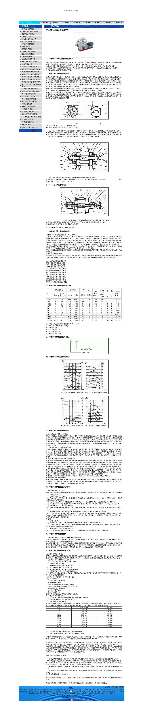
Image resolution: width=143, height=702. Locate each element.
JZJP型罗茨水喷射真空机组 (31, 82)
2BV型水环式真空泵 (112, 689)
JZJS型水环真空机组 (46, 691)
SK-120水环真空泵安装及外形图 (56, 282)
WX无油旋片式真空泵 (29, 39)
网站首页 (45, 22)
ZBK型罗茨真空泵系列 (29, 66)
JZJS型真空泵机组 (106, 646)
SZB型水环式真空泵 (28, 59)
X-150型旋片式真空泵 (29, 99)
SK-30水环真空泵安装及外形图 (56, 274)
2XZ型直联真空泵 (79, 642)
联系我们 (121, 687)
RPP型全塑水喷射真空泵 (30, 89)
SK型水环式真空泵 (61, 30)
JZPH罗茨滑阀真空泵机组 (30, 91)
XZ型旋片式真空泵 (28, 34)
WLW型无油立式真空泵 (30, 101)
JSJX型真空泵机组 (83, 648)
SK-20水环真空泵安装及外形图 (56, 272)
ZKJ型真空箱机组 (28, 122)
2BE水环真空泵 (27, 56)
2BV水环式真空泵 (28, 54)
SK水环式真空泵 (97, 238)
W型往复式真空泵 (109, 693)
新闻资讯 (98, 22)
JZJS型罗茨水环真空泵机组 (31, 69)
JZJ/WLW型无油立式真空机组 (62, 691)
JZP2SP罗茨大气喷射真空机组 (100, 648)
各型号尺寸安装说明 (29, 127)
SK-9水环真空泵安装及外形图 (55, 267)
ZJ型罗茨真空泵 (27, 64)
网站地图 (114, 687)
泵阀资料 (87, 22)
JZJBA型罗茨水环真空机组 (31, 72)
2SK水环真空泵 (27, 49)
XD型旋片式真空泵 (28, 36)
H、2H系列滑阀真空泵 (29, 114)
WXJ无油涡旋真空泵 (29, 41)
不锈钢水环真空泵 (28, 109)
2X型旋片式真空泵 (28, 29)
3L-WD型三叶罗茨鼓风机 (31, 117)
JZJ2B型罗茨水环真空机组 (30, 74)
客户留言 (109, 22)
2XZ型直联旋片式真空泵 (30, 31)
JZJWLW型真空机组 (69, 648)
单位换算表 (26, 124)
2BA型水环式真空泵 (28, 51)
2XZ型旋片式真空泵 (46, 689)
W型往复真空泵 (27, 104)
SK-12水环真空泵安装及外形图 (56, 269)
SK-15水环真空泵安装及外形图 (56, 270)
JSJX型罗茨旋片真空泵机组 (31, 79)
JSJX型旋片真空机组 (79, 691)
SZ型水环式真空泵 (28, 44)
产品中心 (66, 22)
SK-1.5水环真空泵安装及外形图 (56, 261)
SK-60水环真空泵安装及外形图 (56, 278)
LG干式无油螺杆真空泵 (29, 111)
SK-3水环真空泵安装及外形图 (55, 263)
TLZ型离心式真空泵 (28, 96)
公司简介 (56, 22)
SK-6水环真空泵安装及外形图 (55, 265)
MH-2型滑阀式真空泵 (29, 94)
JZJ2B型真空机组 (56, 648)
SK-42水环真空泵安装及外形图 (56, 276)
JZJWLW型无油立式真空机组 (31, 77)
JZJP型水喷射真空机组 (93, 691)
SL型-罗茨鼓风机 (27, 119)
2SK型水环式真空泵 (85, 689)
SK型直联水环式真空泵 (29, 61)
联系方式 (119, 22)
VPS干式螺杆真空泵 (28, 106)
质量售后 (77, 22)
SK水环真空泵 (26, 46)
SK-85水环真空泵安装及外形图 (56, 280)
